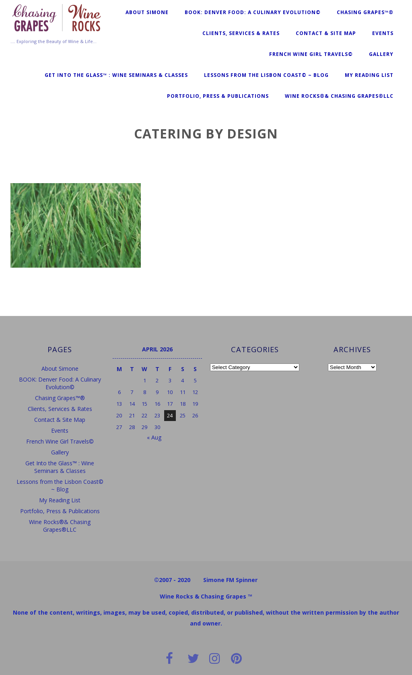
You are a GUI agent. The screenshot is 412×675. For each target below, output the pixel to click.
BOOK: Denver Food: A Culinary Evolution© (253, 12)
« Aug (154, 437)
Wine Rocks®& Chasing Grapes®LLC (339, 96)
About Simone (147, 12)
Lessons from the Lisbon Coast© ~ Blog (266, 75)
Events (382, 33)
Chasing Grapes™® (365, 12)
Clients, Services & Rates (241, 33)
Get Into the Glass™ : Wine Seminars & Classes (116, 75)
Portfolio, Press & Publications (218, 96)
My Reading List (369, 75)
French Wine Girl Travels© (311, 54)
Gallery (381, 54)
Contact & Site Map (326, 33)
